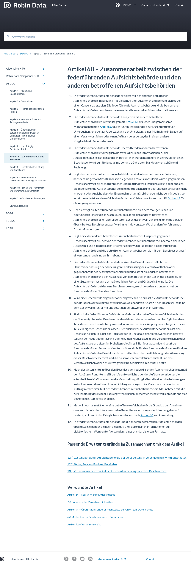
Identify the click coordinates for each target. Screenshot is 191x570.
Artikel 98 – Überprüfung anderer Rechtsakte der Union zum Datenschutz (110, 509)
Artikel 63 (173, 198)
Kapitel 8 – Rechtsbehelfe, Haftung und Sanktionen (27, 168)
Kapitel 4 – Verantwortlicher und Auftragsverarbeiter (25, 121)
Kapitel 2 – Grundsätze (21, 101)
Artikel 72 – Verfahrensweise (84, 524)
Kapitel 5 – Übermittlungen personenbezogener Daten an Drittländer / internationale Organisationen (24, 134)
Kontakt (151, 559)
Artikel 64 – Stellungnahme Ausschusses (91, 494)
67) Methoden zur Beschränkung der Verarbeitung (96, 517)
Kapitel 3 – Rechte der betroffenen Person (27, 110)
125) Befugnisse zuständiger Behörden (92, 464)
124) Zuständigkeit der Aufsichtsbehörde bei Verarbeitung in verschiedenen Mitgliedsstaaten (127, 457)
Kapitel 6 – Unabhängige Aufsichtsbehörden (22, 148)
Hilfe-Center (59, 5)
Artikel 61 (132, 121)
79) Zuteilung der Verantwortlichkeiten (90, 502)
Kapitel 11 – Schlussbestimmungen (27, 198)
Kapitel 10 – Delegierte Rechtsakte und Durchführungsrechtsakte (27, 189)
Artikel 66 (146, 415)
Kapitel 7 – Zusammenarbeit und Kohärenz (27, 158)
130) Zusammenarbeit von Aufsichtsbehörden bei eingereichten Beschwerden (116, 471)
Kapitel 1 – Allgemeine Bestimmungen (21, 92)
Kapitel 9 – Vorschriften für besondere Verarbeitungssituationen (28, 179)
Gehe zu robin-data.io (112, 559)
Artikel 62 (106, 126)
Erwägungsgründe (19, 206)
